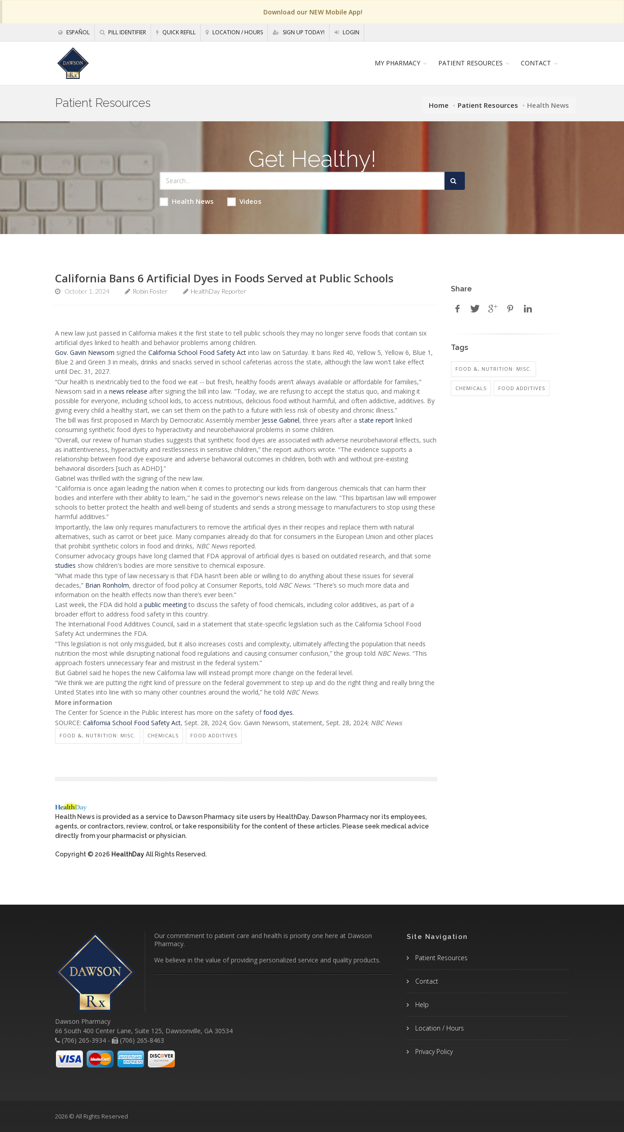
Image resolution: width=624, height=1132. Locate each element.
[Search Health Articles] (302, 181)
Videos (244, 201)
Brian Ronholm (107, 585)
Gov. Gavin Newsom (85, 352)
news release (128, 391)
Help (421, 1004)
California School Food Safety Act (197, 352)
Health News (187, 201)
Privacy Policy (433, 1051)
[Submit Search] (455, 181)
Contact (425, 981)
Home (439, 105)
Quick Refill (176, 32)
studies (65, 565)
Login (347, 32)
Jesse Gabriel (280, 420)
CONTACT (536, 63)
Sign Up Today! (299, 32)
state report (376, 420)
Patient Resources (488, 105)
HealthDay (127, 854)
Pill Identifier (123, 32)
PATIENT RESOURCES (470, 63)
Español (74, 32)
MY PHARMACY (397, 63)
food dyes (278, 712)
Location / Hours (234, 32)
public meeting (165, 604)
